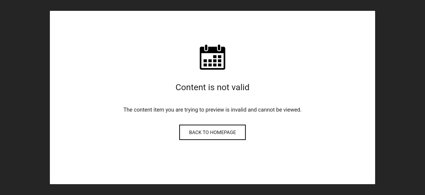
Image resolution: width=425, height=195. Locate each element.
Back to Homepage (212, 132)
